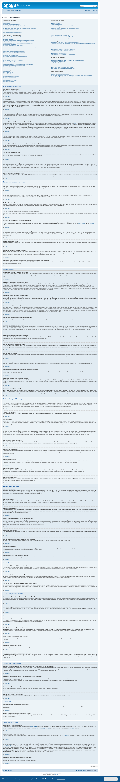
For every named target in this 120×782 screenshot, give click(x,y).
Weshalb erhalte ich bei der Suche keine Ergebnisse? (62, 50)
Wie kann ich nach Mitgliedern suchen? (59, 53)
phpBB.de (91, 223)
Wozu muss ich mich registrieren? (10, 21)
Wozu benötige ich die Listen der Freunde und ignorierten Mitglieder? (65, 42)
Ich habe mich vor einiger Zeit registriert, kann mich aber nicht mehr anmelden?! (19, 28)
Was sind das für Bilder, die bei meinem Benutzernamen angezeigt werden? (18, 43)
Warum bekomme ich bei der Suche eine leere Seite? (62, 51)
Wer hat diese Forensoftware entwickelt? (59, 72)
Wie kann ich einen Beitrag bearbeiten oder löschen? (14, 52)
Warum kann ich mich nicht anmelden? (11, 27)
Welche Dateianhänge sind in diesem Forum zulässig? (62, 67)
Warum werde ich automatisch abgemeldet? (12, 31)
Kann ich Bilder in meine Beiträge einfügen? (12, 75)
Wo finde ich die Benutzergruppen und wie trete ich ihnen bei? (63, 25)
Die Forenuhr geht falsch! (8, 39)
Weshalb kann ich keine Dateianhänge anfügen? (13, 60)
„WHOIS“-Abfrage (9, 745)
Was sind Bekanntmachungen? (9, 77)
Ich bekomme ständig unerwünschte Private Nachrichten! (62, 36)
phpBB (46, 773)
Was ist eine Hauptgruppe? (56, 29)
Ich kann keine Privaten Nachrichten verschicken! (61, 35)
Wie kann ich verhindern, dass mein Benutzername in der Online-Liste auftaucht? (19, 37)
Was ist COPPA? (6, 23)
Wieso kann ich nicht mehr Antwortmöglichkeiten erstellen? (15, 56)
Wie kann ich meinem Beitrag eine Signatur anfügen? (14, 53)
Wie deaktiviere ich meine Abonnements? (59, 62)
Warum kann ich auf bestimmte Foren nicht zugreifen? (14, 59)
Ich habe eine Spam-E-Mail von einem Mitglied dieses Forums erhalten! (65, 37)
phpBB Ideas (66, 735)
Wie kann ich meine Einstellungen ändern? (12, 36)
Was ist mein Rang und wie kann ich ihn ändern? (13, 45)
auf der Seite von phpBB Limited (42, 728)
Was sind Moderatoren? (56, 23)
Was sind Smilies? (7, 73)
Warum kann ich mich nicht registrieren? (11, 24)
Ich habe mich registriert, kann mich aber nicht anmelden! (14, 25)
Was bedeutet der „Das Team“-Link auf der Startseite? (62, 31)
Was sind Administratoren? (56, 21)
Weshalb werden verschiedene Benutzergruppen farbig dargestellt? (65, 28)
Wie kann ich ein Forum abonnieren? (58, 61)
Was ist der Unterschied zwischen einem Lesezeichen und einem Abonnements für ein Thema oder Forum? (73, 58)
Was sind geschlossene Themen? (10, 80)
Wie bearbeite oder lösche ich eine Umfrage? (12, 57)
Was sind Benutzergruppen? (57, 24)
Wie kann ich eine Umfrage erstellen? (10, 55)
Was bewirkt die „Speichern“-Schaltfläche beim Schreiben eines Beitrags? (18, 64)
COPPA (76, 123)
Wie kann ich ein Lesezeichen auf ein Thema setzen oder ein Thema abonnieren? (67, 60)
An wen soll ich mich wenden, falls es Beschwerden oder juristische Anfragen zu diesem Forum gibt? (71, 75)
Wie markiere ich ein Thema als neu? (10, 66)
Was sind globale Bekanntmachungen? (11, 76)
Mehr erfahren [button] (61, 779)
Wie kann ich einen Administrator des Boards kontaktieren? (63, 76)
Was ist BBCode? (6, 71)
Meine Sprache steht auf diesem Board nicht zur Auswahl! (15, 41)
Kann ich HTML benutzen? (8, 72)
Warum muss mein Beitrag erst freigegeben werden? (14, 65)
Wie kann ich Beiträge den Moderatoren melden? (13, 62)
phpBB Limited (81, 223)
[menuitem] (14, 10)
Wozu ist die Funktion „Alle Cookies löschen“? (12, 32)
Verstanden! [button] (110, 779)
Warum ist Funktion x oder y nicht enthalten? (60, 74)
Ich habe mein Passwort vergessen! (10, 29)
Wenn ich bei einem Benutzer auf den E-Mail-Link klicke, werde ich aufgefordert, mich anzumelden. (23, 47)
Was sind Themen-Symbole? (9, 81)
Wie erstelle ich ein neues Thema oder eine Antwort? (14, 51)
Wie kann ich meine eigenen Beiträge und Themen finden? (63, 54)
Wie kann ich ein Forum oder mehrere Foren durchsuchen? (63, 49)
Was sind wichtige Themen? (9, 78)
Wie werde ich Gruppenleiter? (57, 27)
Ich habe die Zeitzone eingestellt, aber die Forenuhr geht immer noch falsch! (18, 40)
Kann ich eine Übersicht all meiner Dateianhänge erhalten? (63, 68)
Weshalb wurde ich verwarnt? (9, 61)
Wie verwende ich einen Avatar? (9, 44)
